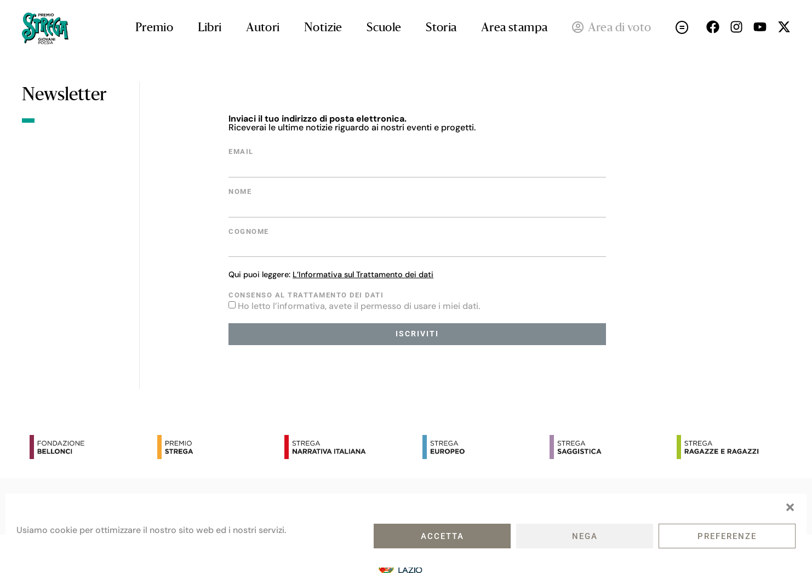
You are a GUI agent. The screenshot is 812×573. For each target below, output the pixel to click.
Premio (154, 28)
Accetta (442, 536)
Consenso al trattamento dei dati (306, 295)
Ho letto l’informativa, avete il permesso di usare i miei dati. (359, 306)
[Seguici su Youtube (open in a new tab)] (760, 26)
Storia (441, 28)
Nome (239, 192)
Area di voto (611, 28)
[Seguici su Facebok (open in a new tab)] (712, 26)
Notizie (323, 28)
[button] (790, 507)
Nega (585, 536)
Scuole (384, 28)
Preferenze (727, 536)
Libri (210, 28)
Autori (262, 28)
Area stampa (514, 28)
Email (241, 152)
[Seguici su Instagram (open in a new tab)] (736, 26)
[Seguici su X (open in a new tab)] (784, 26)
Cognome (248, 232)
